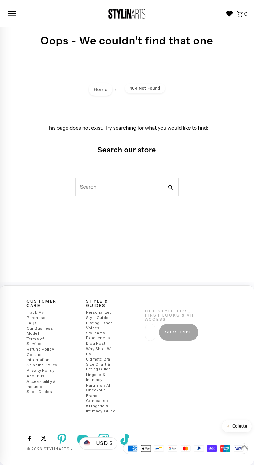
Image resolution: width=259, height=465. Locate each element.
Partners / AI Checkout (98, 388)
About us (35, 376)
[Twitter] (42, 439)
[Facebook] (28, 439)
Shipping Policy (41, 365)
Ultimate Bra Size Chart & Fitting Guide (98, 364)
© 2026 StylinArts (48, 448)
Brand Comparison (98, 398)
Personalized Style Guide (99, 315)
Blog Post (96, 343)
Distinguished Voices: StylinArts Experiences (99, 331)
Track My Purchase (35, 315)
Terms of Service (35, 341)
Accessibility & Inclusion (41, 384)
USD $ (98, 443)
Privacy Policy (40, 370)
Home (101, 89)
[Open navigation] (54, 13)
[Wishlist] (229, 14)
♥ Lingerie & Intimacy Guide (101, 409)
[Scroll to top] (244, 447)
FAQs (31, 323)
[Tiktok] (124, 439)
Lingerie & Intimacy (95, 377)
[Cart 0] (242, 13)
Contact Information (38, 357)
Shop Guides (39, 391)
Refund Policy (40, 349)
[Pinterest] (61, 439)
